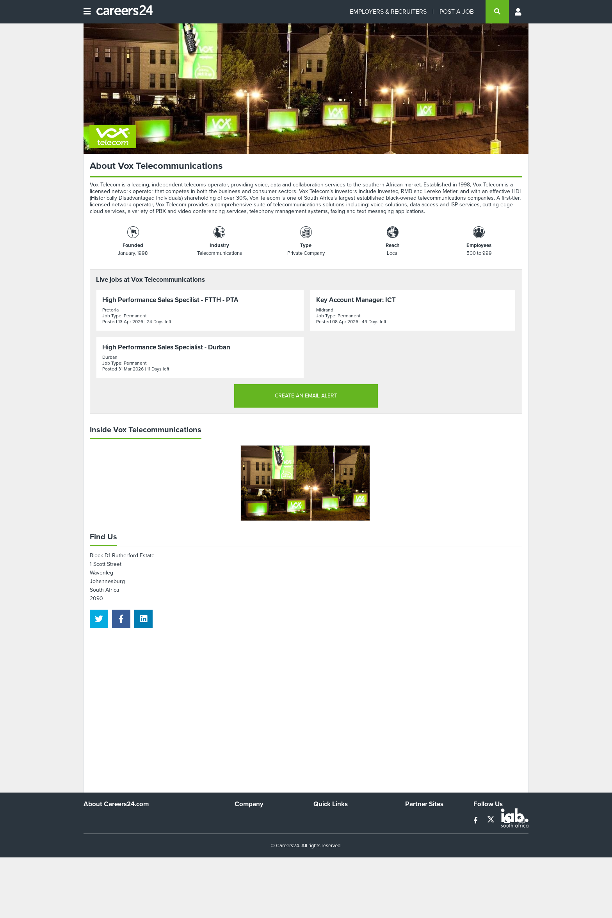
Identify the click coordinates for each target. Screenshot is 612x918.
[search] (497, 11)
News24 (415, 830)
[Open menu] (87, 11)
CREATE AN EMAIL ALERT (306, 396)
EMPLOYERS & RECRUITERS (388, 11)
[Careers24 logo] (122, 11)
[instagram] (522, 820)
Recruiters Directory (337, 819)
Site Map (323, 830)
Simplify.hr (417, 819)
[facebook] (121, 619)
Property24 (418, 840)
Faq (317, 872)
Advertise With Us (256, 830)
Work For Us (250, 819)
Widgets (323, 851)
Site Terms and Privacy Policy (348, 840)
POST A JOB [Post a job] (456, 11)
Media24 (415, 851)
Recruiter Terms (332, 861)
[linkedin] (143, 619)
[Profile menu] (518, 11)
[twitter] (99, 619)
